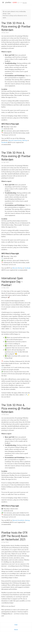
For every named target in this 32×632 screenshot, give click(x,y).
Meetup (24, 140)
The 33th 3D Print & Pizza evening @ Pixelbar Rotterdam (15, 156)
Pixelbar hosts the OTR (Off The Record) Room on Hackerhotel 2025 (14, 536)
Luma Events (18, 140)
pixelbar (8, 2)
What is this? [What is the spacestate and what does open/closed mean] (25, 2)
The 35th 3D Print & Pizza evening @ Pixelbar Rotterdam (15, 26)
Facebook (4, 142)
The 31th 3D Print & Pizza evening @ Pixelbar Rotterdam (15, 408)
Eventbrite (21, 520)
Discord (10, 140)
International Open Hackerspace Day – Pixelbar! (12, 281)
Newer (16, 629)
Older (16, 625)
